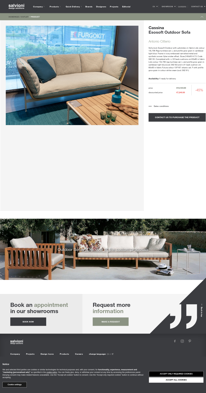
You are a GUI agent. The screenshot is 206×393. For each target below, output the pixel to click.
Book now (28, 321)
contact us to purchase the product (177, 117)
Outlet (24, 17)
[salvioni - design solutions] (16, 6)
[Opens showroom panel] (167, 6)
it (112, 354)
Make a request (111, 321)
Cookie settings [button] (15, 384)
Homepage (14, 17)
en (108, 354)
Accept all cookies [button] (176, 380)
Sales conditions (161, 106)
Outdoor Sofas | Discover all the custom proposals (103, 249)
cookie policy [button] (51, 372)
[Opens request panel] (197, 6)
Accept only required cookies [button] (176, 374)
